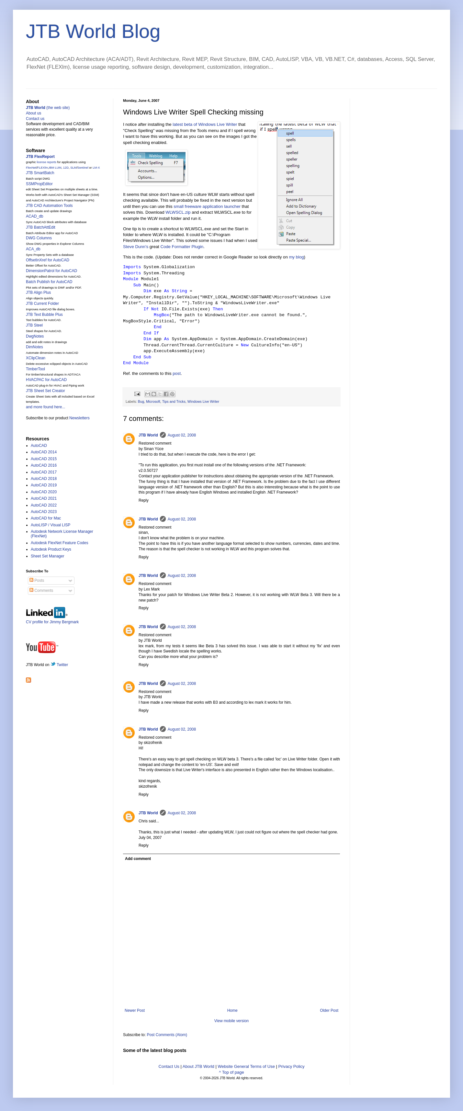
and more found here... (45, 407)
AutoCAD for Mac (46, 518)
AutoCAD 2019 (44, 485)
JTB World (148, 435)
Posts (36, 580)
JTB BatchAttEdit (40, 227)
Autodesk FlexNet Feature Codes (59, 543)
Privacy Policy (291, 1066)
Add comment (138, 858)
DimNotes (34, 347)
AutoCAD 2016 (44, 465)
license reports (46, 162)
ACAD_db (34, 216)
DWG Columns (39, 238)
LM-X (96, 167)
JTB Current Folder (42, 303)
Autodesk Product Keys (51, 549)
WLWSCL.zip (177, 212)
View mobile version (231, 1021)
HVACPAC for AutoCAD (46, 379)
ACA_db (33, 249)
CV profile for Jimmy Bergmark (52, 620)
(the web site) (48, 107)
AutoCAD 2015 (44, 459)
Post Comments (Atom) (167, 1035)
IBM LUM (55, 167)
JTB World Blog (93, 31)
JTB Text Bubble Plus (44, 314)
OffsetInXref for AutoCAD (47, 260)
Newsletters (79, 418)
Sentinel (82, 167)
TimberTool (35, 369)
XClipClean (35, 358)
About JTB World (198, 1066)
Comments (41, 590)
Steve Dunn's (135, 246)
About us (33, 113)
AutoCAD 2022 (44, 505)
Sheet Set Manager (47, 556)
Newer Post (135, 1010)
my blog (296, 257)
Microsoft (153, 401)
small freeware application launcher (207, 206)
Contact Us (169, 1066)
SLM (73, 167)
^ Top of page (231, 1072)
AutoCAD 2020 (44, 492)
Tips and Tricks (174, 401)
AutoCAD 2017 (44, 472)
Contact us (35, 118)
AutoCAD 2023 (44, 511)
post (177, 373)
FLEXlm (42, 167)
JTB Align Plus (38, 292)
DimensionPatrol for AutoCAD (51, 271)
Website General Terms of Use (246, 1066)
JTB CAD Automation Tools (49, 205)
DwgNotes (35, 336)
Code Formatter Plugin (181, 246)
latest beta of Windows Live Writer (205, 124)
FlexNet (31, 167)
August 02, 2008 (182, 435)
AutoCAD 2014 (44, 452)
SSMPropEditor (39, 184)
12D (66, 167)
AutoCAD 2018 (44, 478)
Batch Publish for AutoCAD (49, 282)
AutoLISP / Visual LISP (50, 525)
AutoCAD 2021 (44, 498)
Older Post (329, 1010)
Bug (141, 401)
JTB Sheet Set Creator (45, 390)
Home (232, 1010)
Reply (144, 500)
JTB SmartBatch (40, 173)
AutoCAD (39, 445)
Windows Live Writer (203, 401)
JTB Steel (34, 325)
